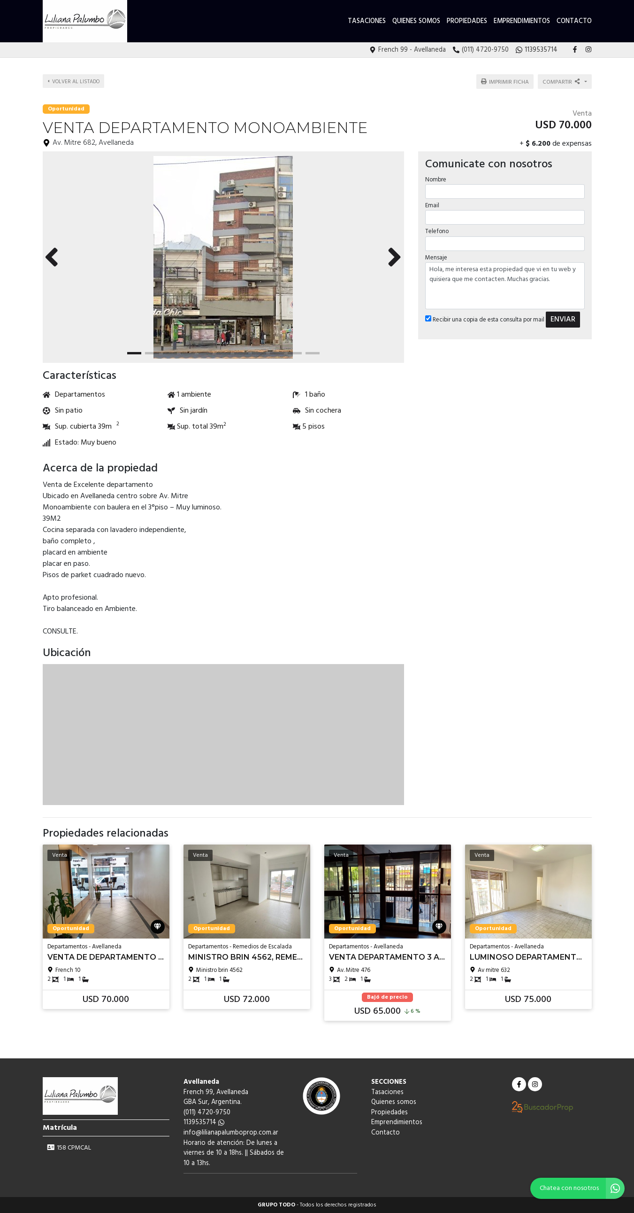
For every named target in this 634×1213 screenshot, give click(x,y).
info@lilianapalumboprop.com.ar (230, 1132)
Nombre (435, 179)
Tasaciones (367, 21)
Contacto (574, 21)
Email (432, 205)
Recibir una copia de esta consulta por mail (484, 319)
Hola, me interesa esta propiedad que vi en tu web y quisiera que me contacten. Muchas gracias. (505, 285)
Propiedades (467, 21)
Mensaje (436, 257)
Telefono (437, 231)
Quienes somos (416, 21)
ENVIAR (562, 319)
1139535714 (203, 1122)
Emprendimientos (522, 21)
